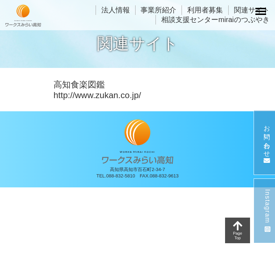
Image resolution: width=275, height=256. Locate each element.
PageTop (237, 230)
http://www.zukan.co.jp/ (97, 95)
